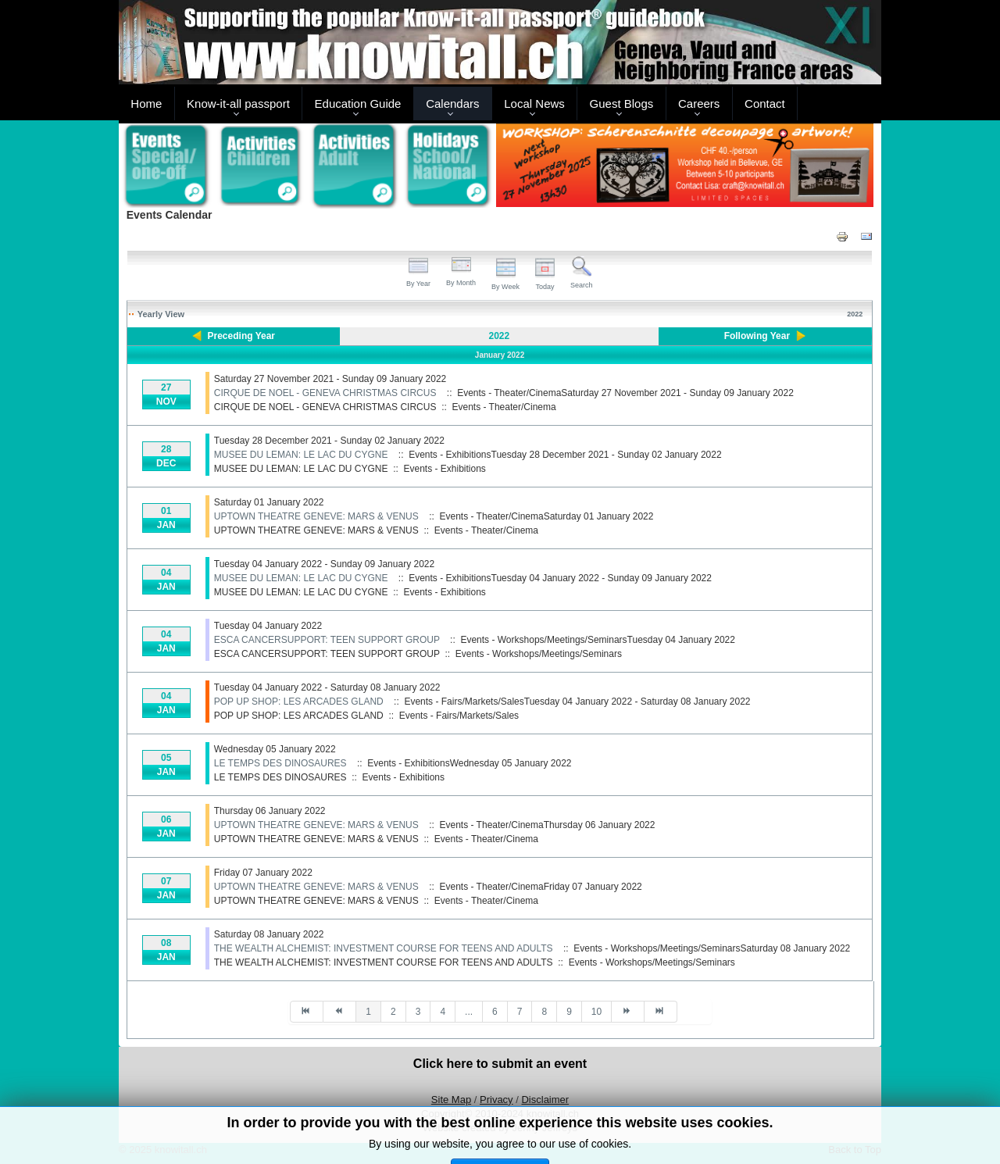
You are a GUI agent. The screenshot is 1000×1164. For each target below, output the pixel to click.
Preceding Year (242, 335)
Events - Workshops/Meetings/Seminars (538, 653)
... (469, 1011)
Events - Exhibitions (444, 468)
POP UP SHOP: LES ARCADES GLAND (299, 701)
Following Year (757, 335)
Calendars (452, 103)
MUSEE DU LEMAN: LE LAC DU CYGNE (301, 454)
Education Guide (358, 103)
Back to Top (854, 1149)
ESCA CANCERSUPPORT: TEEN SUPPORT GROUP (327, 639)
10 (596, 1011)
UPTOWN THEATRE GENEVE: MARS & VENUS (316, 516)
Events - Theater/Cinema (503, 407)
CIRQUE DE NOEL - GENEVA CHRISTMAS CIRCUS (325, 392)
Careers (699, 103)
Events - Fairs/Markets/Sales (459, 715)
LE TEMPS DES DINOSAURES (280, 763)
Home (146, 103)
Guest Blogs (622, 103)
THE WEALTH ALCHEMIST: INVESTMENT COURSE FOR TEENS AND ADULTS (383, 948)
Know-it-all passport (238, 103)
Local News (534, 103)
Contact (765, 103)
